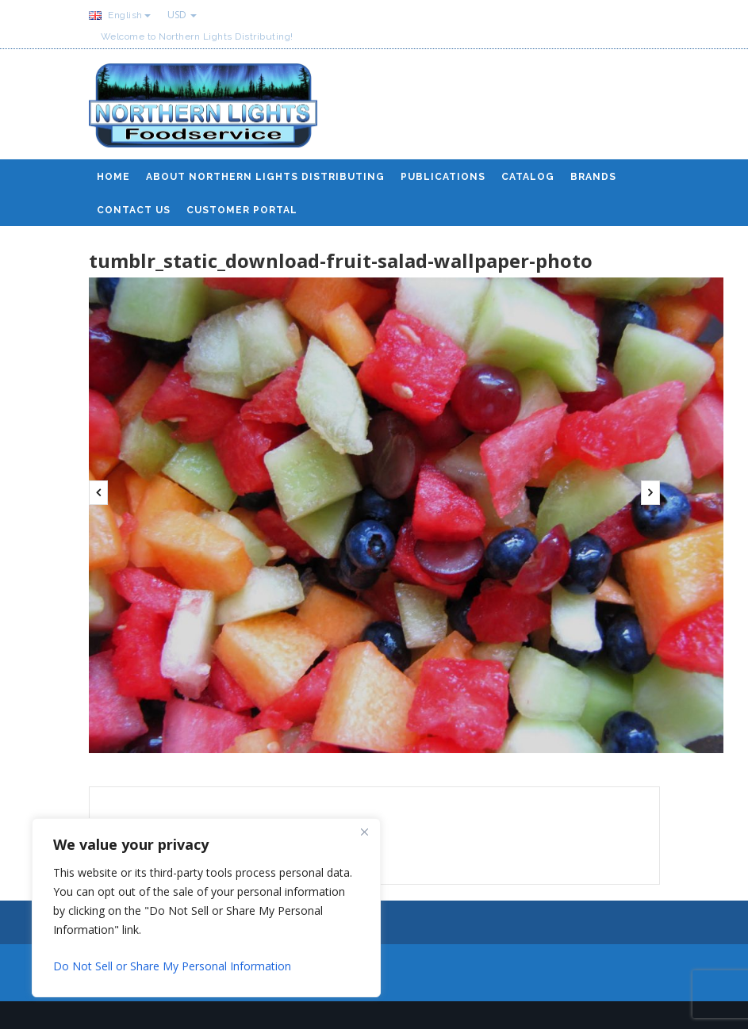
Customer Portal (241, 210)
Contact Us (134, 210)
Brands (593, 176)
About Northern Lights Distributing (265, 176)
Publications (443, 176)
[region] (206, 907)
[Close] (364, 831)
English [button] (120, 15)
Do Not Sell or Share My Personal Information (172, 966)
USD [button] (182, 14)
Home (113, 176)
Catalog (527, 176)
